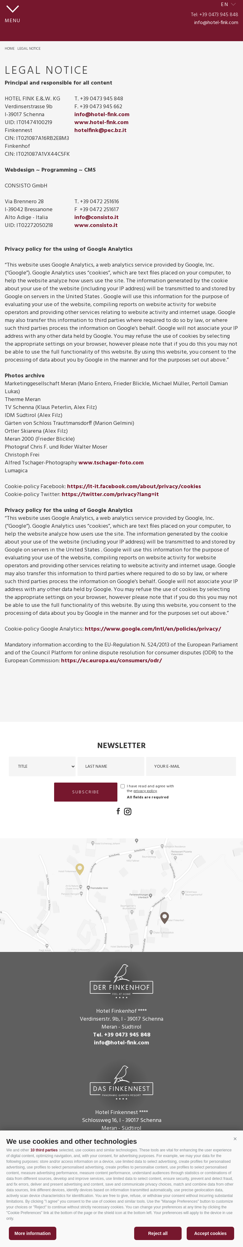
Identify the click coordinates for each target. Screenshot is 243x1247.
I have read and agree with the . (150, 789)
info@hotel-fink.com (216, 23)
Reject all (157, 1233)
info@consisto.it (96, 217)
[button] (235, 1139)
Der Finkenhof (121, 980)
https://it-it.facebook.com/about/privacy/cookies (134, 486)
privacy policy (145, 791)
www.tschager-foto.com (111, 463)
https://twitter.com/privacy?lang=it (110, 494)
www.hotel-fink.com (101, 122)
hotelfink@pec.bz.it (100, 130)
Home (10, 49)
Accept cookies (210, 1233)
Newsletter (121, 746)
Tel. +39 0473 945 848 (121, 1035)
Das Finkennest (121, 1082)
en (225, 5)
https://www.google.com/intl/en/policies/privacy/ (153, 629)
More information (33, 1233)
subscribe (85, 792)
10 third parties (44, 1150)
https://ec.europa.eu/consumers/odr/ (111, 660)
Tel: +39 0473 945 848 (214, 15)
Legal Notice (28, 49)
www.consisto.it (96, 225)
